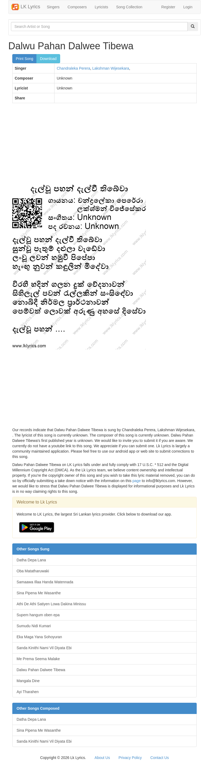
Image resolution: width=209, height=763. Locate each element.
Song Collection (129, 7)
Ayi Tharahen (28, 692)
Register (168, 7)
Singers (53, 7)
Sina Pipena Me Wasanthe (39, 593)
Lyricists (101, 7)
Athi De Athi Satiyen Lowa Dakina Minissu (51, 604)
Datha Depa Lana (31, 560)
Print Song (24, 59)
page (137, 481)
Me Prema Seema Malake (38, 659)
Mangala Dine (28, 681)
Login (187, 7)
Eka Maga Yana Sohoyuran (39, 637)
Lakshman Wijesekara (110, 68)
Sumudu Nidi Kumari (34, 626)
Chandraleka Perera (73, 68)
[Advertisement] (104, 145)
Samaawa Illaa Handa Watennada (45, 582)
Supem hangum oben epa (38, 615)
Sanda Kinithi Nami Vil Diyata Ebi (44, 648)
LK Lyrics (25, 7)
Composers (77, 7)
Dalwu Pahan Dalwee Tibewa (41, 670)
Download (48, 59)
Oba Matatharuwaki (33, 571)
